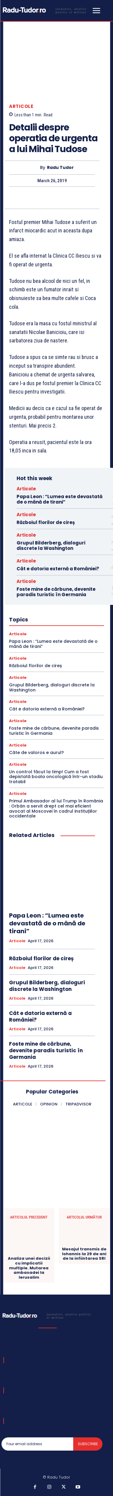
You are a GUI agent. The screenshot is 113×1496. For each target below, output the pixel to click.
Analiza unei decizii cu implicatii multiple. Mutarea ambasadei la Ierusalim (29, 1268)
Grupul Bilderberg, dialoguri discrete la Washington (51, 545)
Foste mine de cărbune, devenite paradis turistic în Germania (56, 592)
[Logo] (46, 10)
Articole (21, 106)
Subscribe (88, 1443)
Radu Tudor (60, 167)
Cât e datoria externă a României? (58, 569)
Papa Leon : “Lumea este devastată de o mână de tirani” (59, 499)
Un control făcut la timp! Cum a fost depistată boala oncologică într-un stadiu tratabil (56, 777)
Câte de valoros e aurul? (36, 753)
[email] (37, 1444)
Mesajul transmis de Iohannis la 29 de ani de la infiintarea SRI (84, 1254)
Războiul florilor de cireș (46, 522)
